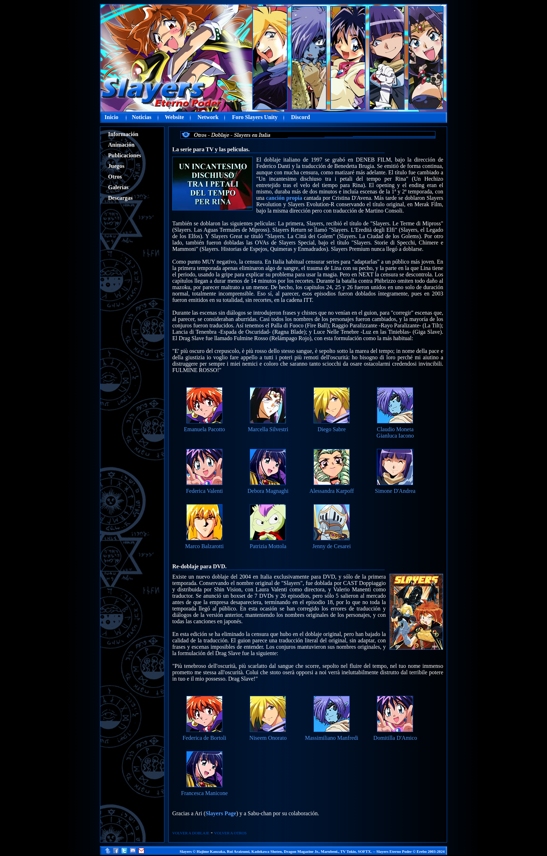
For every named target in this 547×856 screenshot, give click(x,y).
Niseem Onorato (268, 738)
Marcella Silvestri (268, 429)
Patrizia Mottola (268, 546)
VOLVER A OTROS (230, 833)
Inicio (111, 117)
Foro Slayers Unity (255, 117)
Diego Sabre (331, 429)
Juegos (116, 166)
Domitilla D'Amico (395, 738)
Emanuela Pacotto (204, 429)
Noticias (141, 117)
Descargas (120, 198)
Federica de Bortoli (204, 738)
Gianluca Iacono (395, 436)
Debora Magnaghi (268, 491)
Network (208, 117)
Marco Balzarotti (204, 546)
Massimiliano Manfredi (332, 738)
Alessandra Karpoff (331, 491)
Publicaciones (124, 155)
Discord (300, 117)
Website (174, 117)
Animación (121, 145)
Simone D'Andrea (395, 491)
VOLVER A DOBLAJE (190, 833)
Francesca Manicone (204, 793)
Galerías (118, 187)
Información (123, 134)
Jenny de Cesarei (331, 546)
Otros (115, 177)
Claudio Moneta (395, 429)
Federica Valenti (204, 491)
